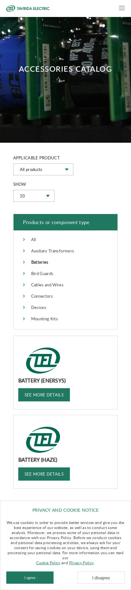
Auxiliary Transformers (52, 251)
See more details (44, 395)
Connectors (42, 296)
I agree (29, 577)
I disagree (101, 577)
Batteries (39, 262)
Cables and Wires (47, 285)
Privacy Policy (81, 562)
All (33, 239)
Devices (38, 307)
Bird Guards (42, 273)
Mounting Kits (44, 319)
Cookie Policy (48, 562)
